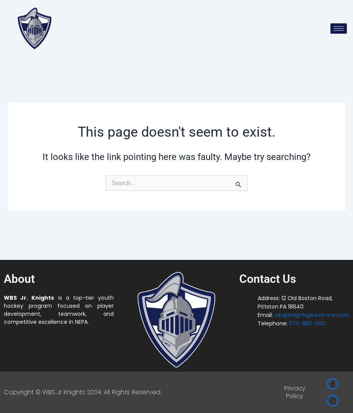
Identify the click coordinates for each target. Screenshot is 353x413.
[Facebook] (332, 384)
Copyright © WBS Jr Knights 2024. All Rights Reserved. (82, 392)
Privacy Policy (294, 392)
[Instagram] (332, 400)
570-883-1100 (307, 323)
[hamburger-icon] (338, 28)
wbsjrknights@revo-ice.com (312, 315)
